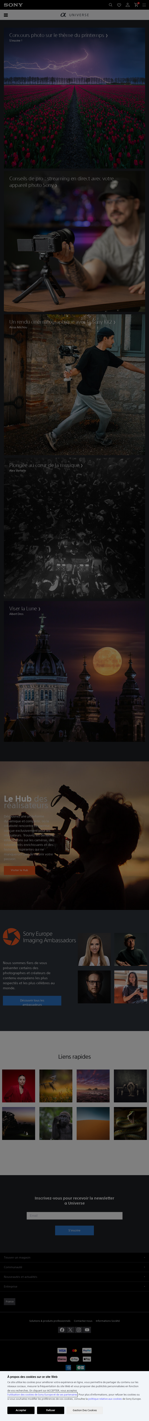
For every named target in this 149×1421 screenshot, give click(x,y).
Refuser (50, 1410)
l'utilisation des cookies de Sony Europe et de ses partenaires (42, 1394)
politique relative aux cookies (105, 1398)
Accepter (21, 1410)
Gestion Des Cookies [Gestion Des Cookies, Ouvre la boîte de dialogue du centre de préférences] (85, 1410)
